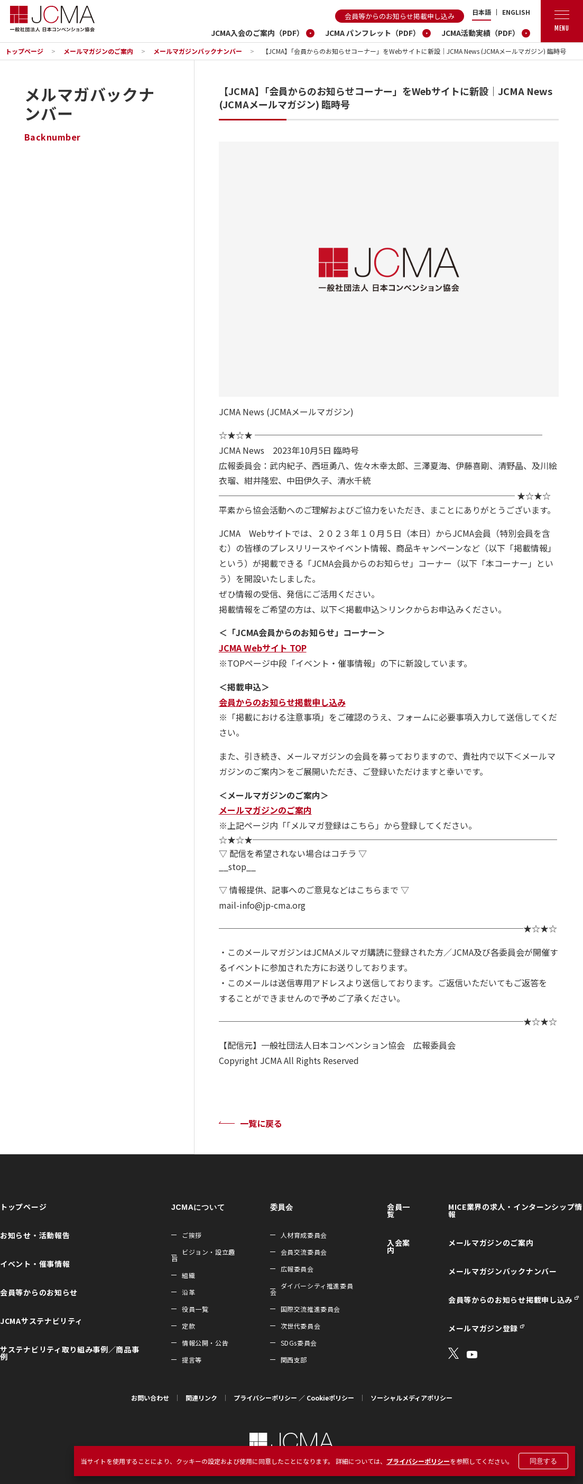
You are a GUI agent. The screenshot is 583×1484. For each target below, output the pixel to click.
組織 (188, 1275)
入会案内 (398, 1246)
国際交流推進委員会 (310, 1308)
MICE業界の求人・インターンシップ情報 (515, 1210)
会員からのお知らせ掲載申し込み (282, 702)
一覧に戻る (261, 1123)
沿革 (188, 1291)
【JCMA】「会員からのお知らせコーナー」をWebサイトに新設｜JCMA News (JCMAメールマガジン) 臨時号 (414, 50)
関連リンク (201, 1397)
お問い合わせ (150, 1397)
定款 (188, 1325)
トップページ (24, 50)
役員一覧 (195, 1308)
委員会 (281, 1207)
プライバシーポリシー (418, 1461)
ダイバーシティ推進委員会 (312, 1288)
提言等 (192, 1359)
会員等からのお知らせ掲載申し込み (400, 16)
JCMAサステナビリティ (41, 1320)
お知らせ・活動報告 (35, 1235)
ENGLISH (516, 12)
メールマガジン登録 (483, 1328)
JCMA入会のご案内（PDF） (257, 32)
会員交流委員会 (304, 1251)
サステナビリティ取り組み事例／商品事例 (70, 1353)
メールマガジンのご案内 (98, 50)
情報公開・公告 (205, 1342)
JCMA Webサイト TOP (263, 647)
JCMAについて (198, 1207)
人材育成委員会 (304, 1234)
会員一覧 (398, 1210)
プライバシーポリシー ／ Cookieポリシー (294, 1397)
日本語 (481, 12)
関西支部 (294, 1359)
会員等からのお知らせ (39, 1292)
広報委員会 (297, 1268)
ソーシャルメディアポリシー (411, 1397)
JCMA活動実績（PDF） (480, 32)
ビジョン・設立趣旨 (203, 1255)
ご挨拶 (192, 1234)
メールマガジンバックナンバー (197, 50)
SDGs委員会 (299, 1342)
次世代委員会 (301, 1325)
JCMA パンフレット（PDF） (372, 32)
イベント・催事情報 (35, 1263)
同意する (543, 1461)
